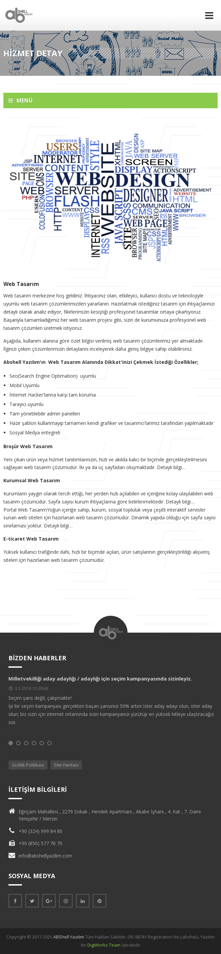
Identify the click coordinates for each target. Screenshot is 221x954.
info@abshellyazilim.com (45, 855)
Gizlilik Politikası (28, 765)
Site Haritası (66, 765)
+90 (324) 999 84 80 (40, 831)
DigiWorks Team (103, 945)
